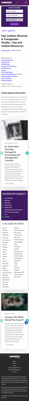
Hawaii (4, 249)
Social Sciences (5, 50)
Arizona (4, 230)
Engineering (8, 205)
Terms (14, 365)
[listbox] (14, 153)
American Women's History (9, 76)
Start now (14, 24)
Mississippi (5, 280)
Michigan (5, 275)
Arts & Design (9, 198)
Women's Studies (6, 80)
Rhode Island (18, 253)
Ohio (15, 244)
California (5, 235)
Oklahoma (17, 246)
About (14, 361)
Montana (5, 284)
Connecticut (6, 240)
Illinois (4, 254)
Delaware (5, 242)
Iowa (3, 259)
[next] (27, 153)
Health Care (8, 207)
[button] (26, 2)
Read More (10, 183)
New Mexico (18, 235)
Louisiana (5, 266)
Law (6, 214)
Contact (14, 371)
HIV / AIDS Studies (7, 72)
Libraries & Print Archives (9, 66)
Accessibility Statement (14, 369)
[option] (14, 153)
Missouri (5, 282)
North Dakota (18, 242)
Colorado (5, 238)
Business (7, 200)
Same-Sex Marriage (7, 60)
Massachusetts (7, 273)
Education (8, 203)
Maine (4, 268)
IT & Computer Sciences (12, 212)
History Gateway (6, 78)
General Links (5, 62)
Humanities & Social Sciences (14, 210)
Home (4, 30)
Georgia (4, 247)
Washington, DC (19, 272)
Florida (4, 245)
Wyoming (17, 277)
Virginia (16, 270)
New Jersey (17, 232)
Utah (15, 265)
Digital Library (5, 64)
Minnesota (5, 277)
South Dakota (18, 258)
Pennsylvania (18, 251)
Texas (16, 263)
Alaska (4, 228)
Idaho (4, 252)
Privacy (14, 363)
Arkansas (5, 232)
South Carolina (18, 256)
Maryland (5, 270)
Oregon (16, 249)
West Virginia (18, 274)
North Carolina (18, 239)
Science (7, 217)
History (3, 70)
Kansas (4, 261)
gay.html (11, 30)
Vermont (17, 267)
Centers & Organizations (8, 74)
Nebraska (5, 287)
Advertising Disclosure (15, 367)
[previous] (2, 153)
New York (17, 237)
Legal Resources (6, 68)
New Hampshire (19, 230)
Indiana (4, 256)
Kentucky (5, 263)
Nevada (16, 228)
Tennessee (17, 260)
